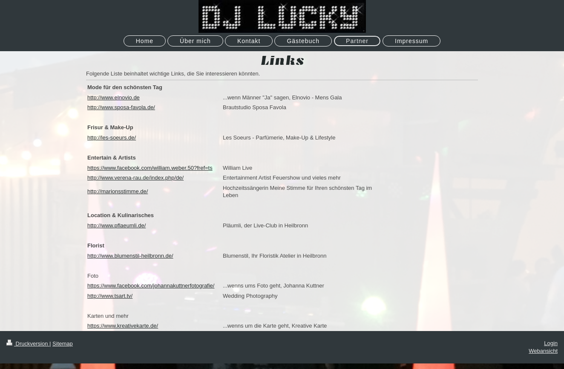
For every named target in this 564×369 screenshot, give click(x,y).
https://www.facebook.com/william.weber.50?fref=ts (150, 168)
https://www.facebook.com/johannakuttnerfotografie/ (150, 285)
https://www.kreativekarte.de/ (122, 326)
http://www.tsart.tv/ (109, 296)
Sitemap (62, 343)
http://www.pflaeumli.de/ (116, 225)
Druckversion (27, 343)
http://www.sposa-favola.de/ (121, 107)
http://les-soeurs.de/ (111, 137)
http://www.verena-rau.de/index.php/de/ (135, 177)
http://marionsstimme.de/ (117, 191)
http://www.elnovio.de (113, 97)
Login (551, 343)
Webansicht (543, 351)
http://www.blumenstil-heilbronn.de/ (130, 256)
